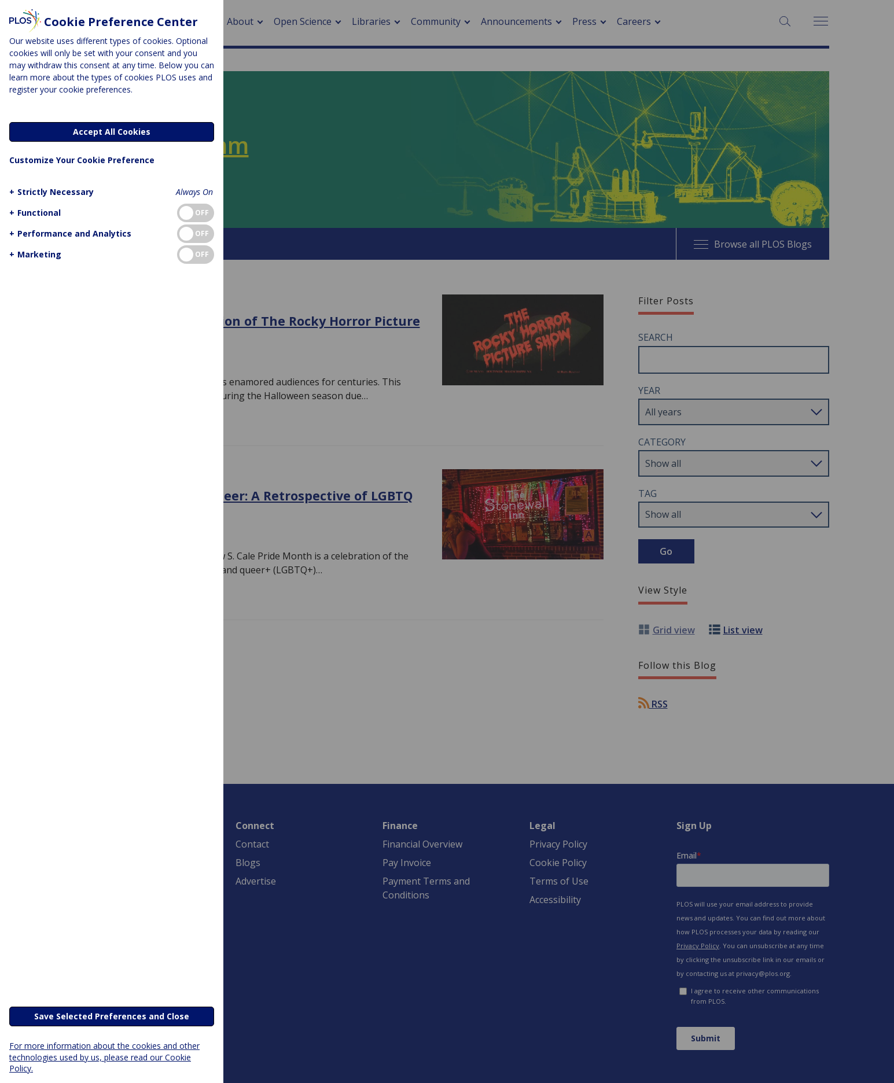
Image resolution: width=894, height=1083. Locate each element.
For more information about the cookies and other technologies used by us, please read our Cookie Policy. (104, 1056)
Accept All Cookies (111, 131)
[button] (50, 191)
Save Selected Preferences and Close (111, 1016)
